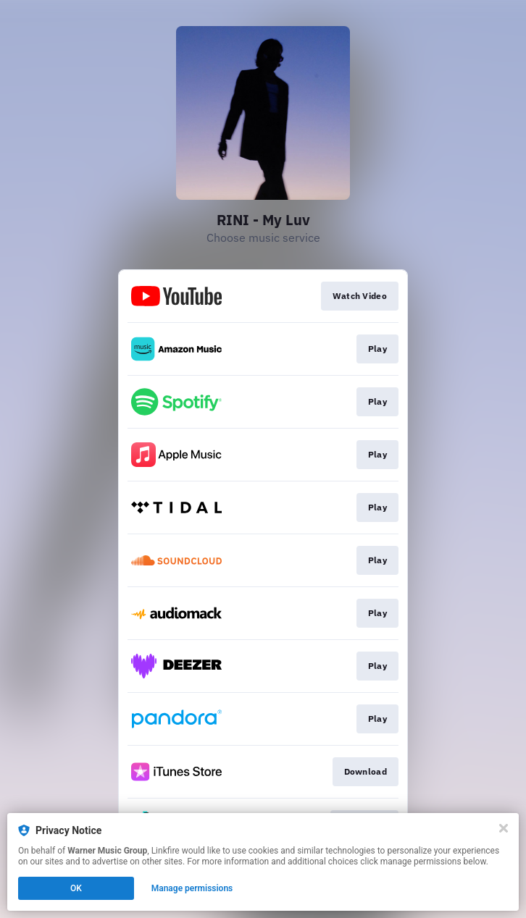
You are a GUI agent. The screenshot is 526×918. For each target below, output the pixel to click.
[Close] (503, 828)
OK (76, 888)
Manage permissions (192, 888)
